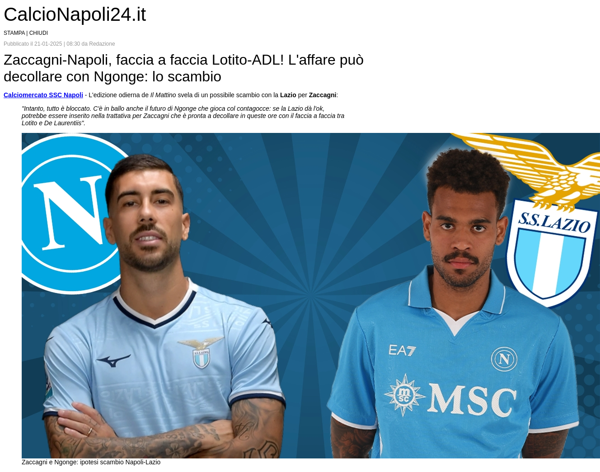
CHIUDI (38, 33)
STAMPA (14, 33)
